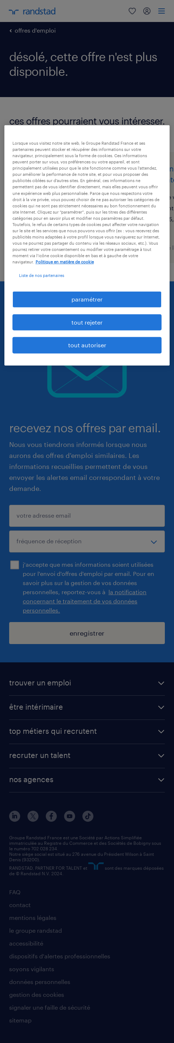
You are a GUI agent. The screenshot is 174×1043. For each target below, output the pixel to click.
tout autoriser (87, 344)
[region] (87, 245)
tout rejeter (87, 322)
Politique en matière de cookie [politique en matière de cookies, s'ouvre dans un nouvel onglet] (65, 261)
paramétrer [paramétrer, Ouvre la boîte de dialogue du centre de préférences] (87, 299)
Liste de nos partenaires (41, 275)
